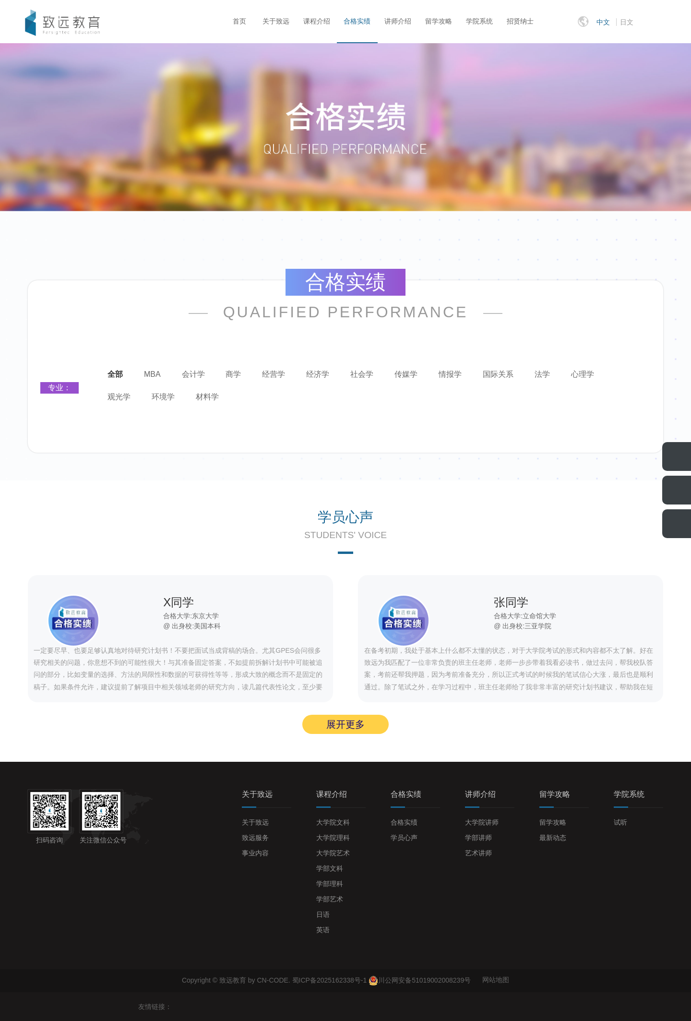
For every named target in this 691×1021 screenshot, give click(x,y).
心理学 (582, 374)
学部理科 (329, 884)
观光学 (119, 397)
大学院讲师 (482, 822)
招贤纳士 (520, 21)
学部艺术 (329, 899)
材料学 (207, 397)
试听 (620, 822)
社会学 (361, 374)
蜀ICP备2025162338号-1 (330, 980)
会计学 (193, 374)
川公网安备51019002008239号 (424, 980)
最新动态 (552, 837)
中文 (603, 22)
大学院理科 (333, 837)
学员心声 (404, 837)
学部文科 (329, 868)
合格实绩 (357, 21)
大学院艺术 (333, 853)
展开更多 (345, 724)
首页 (239, 21)
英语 (323, 930)
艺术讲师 (478, 853)
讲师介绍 (397, 21)
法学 (542, 374)
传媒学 (405, 374)
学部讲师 (478, 837)
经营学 (273, 374)
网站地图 (495, 980)
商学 (233, 374)
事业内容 (255, 853)
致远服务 (255, 837)
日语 (323, 914)
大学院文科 (333, 822)
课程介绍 (316, 21)
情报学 (450, 374)
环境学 (163, 397)
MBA (152, 374)
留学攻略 (438, 21)
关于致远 (275, 21)
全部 (115, 374)
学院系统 (479, 21)
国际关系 (498, 374)
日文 (626, 22)
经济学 (317, 374)
